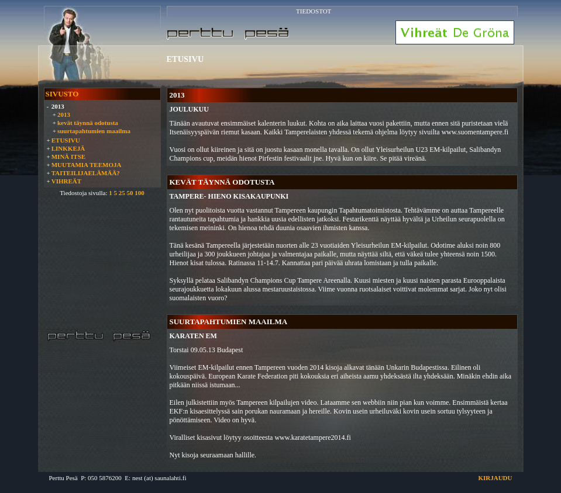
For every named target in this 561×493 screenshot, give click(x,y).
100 (139, 192)
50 (129, 192)
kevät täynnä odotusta (87, 122)
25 (122, 192)
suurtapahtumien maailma (93, 130)
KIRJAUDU (495, 477)
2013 (63, 114)
